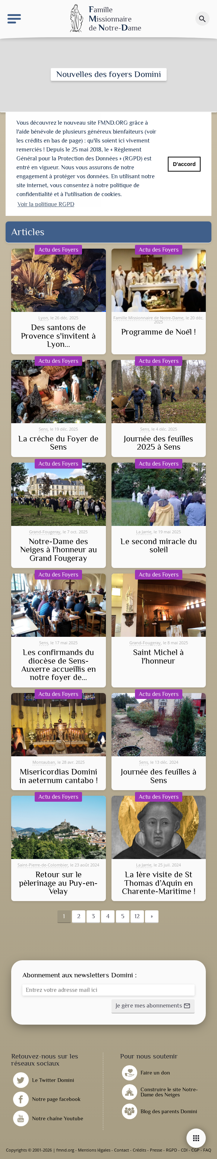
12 (137, 916)
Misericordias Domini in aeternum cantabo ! (58, 776)
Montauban (43, 762)
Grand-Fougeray (44, 531)
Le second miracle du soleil (158, 545)
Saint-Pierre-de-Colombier (43, 865)
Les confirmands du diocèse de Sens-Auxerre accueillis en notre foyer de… (58, 665)
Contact (121, 1150)
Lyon (43, 317)
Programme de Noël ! (158, 332)
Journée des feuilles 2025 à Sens (158, 443)
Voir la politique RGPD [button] (46, 204)
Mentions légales (94, 1150)
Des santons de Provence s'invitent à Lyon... (58, 335)
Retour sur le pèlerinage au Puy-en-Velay (58, 883)
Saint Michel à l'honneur (158, 656)
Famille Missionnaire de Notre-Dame (148, 317)
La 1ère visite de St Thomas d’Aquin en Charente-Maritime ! (158, 883)
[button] (153, 1006)
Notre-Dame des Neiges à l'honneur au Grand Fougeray (58, 549)
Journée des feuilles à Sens (158, 776)
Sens (43, 429)
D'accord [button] (184, 164)
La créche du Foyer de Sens (58, 443)
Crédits (139, 1150)
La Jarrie (143, 531)
